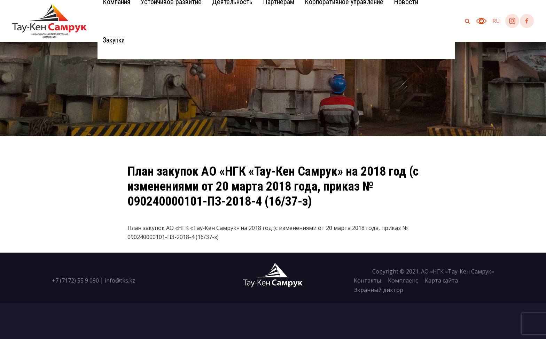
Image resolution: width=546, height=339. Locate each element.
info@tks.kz (120, 280)
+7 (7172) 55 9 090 (75, 280)
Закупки (114, 40)
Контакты (367, 280)
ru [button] (496, 21)
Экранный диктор (378, 290)
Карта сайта (441, 280)
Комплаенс (403, 280)
